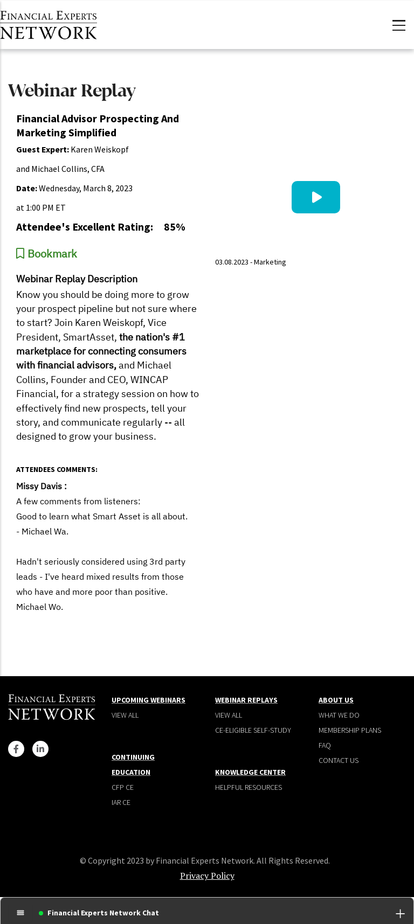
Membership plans (350, 730)
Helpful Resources (248, 787)
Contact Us (338, 760)
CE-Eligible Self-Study (253, 730)
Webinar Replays (246, 700)
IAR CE (121, 802)
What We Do (339, 715)
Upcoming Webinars (148, 700)
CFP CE (123, 787)
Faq (325, 745)
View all (125, 715)
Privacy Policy (207, 875)
